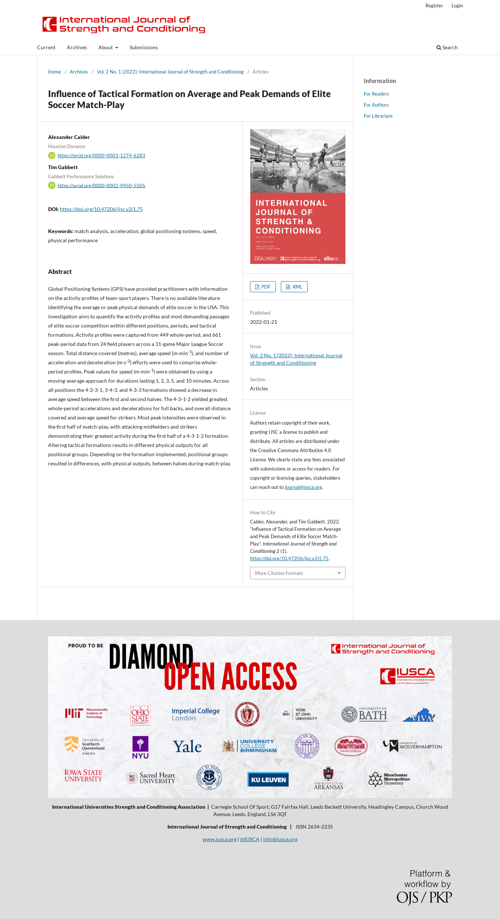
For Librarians (378, 116)
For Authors (376, 105)
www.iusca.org (219, 839)
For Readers (376, 94)
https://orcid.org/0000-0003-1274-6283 (101, 155)
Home (54, 72)
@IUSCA (250, 839)
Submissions (144, 47)
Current (46, 47)
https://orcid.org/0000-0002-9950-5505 (101, 185)
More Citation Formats (279, 573)
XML (296, 287)
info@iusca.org (280, 839)
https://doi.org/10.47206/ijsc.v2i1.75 (101, 209)
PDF (265, 287)
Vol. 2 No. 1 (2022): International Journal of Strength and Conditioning (170, 72)
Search (447, 47)
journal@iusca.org (303, 487)
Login (457, 5)
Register (434, 5)
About (106, 47)
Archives (77, 47)
